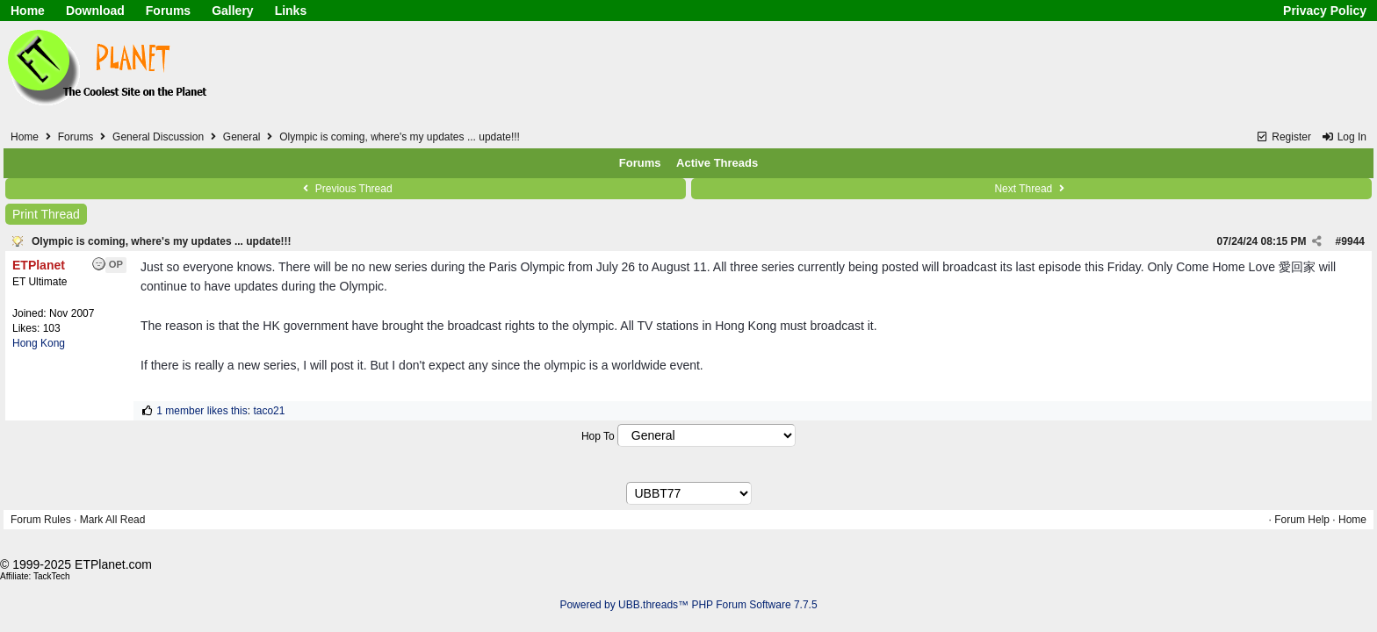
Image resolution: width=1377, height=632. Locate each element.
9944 (1353, 241)
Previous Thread (345, 189)
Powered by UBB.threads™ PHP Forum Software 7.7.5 (688, 605)
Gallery (232, 11)
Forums (168, 11)
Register (1283, 137)
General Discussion (158, 137)
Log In (1343, 137)
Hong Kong (38, 343)
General (242, 137)
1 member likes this (201, 411)
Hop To (598, 436)
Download (95, 11)
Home (28, 11)
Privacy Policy (1324, 11)
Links (291, 11)
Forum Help (1302, 520)
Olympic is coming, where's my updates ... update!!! (162, 241)
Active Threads (717, 162)
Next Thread (1031, 189)
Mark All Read (113, 520)
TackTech (51, 576)
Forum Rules (41, 520)
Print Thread (46, 214)
